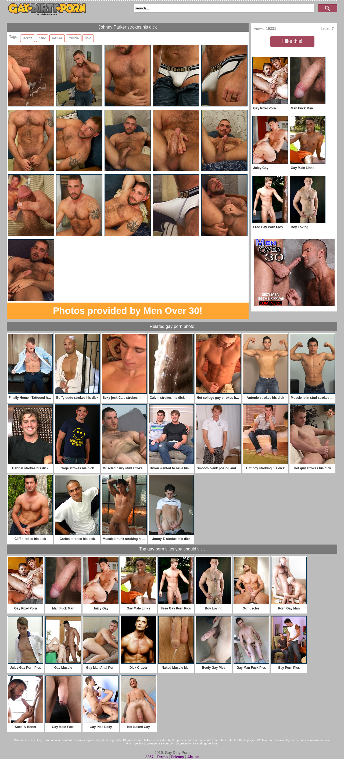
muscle (74, 38)
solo (88, 38)
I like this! (292, 41)
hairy (42, 38)
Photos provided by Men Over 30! (127, 310)
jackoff (27, 38)
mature (57, 38)
